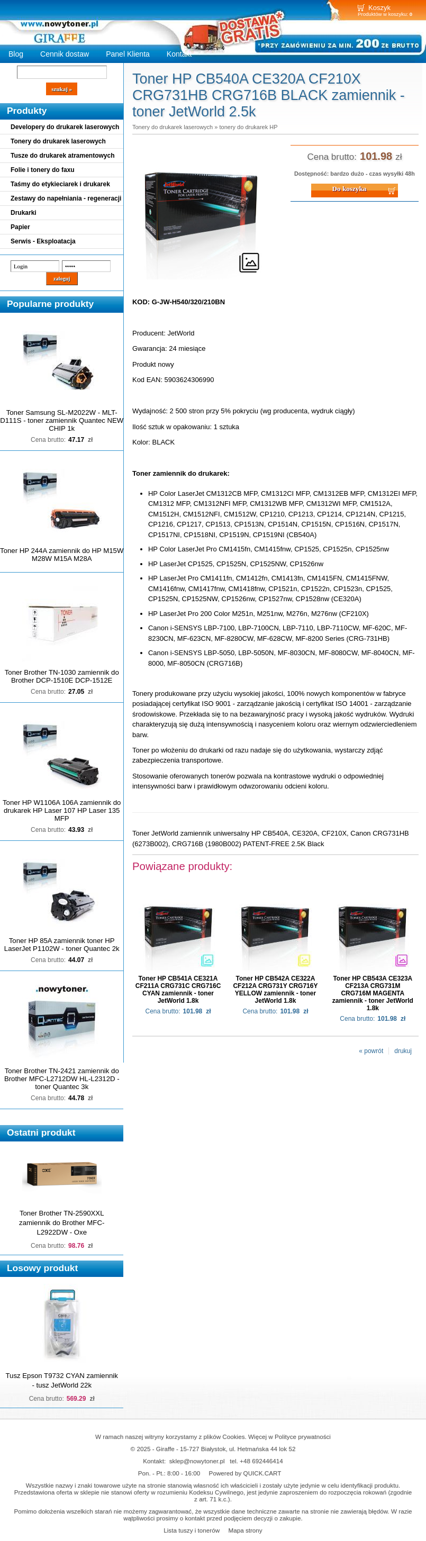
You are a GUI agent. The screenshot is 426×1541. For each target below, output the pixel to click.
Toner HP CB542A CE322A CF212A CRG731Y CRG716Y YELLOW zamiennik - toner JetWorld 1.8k (275, 989)
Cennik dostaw (64, 54)
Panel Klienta (128, 54)
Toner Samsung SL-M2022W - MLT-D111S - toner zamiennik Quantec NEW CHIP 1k (61, 420)
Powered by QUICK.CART (245, 1473)
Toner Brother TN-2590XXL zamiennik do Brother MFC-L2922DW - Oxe (61, 1222)
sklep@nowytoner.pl (197, 1460)
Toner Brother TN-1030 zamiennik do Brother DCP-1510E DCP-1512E (62, 676)
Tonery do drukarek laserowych (58, 141)
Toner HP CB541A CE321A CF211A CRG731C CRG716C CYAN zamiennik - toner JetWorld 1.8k (178, 989)
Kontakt (179, 54)
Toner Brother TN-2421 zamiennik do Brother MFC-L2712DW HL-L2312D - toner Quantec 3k (62, 1079)
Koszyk (379, 8)
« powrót (371, 1051)
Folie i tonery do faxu (43, 170)
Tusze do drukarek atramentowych (63, 155)
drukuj (403, 1051)
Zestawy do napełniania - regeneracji (66, 198)
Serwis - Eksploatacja (43, 241)
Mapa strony (245, 1530)
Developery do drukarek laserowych (65, 127)
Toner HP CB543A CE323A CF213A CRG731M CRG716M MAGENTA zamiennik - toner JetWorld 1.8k (372, 993)
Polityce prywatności (303, 1436)
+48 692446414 (261, 1460)
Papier (20, 227)
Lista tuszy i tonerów (192, 1530)
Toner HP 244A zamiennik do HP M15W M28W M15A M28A (61, 555)
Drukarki (24, 212)
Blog (15, 54)
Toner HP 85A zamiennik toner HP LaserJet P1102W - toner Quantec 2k (62, 945)
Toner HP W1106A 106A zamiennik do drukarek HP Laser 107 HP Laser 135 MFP (62, 810)
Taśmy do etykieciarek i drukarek (60, 184)
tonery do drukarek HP (248, 127)
